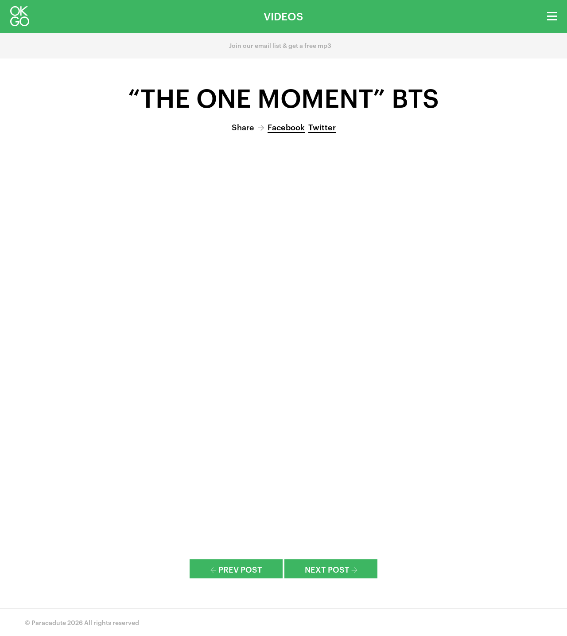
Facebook (286, 126)
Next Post (331, 568)
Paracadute (48, 622)
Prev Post (236, 568)
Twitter (322, 126)
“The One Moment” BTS (283, 96)
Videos (283, 16)
